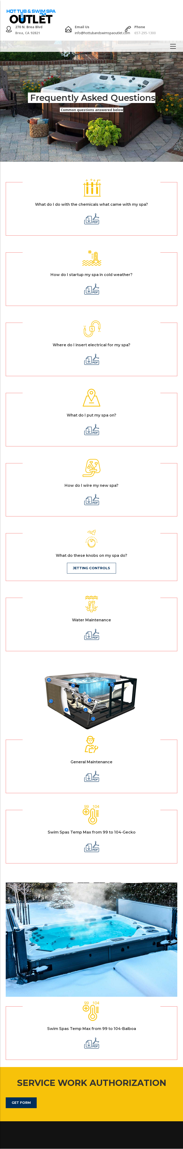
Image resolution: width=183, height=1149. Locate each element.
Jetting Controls (91, 568)
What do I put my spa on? (91, 415)
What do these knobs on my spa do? (91, 555)
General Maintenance (91, 762)
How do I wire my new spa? (91, 485)
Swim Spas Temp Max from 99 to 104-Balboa (91, 1028)
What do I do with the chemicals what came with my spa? (91, 204)
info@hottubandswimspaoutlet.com (102, 33)
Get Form (21, 1102)
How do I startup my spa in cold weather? (91, 274)
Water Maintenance (91, 620)
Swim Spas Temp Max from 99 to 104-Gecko (92, 832)
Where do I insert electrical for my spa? (91, 345)
